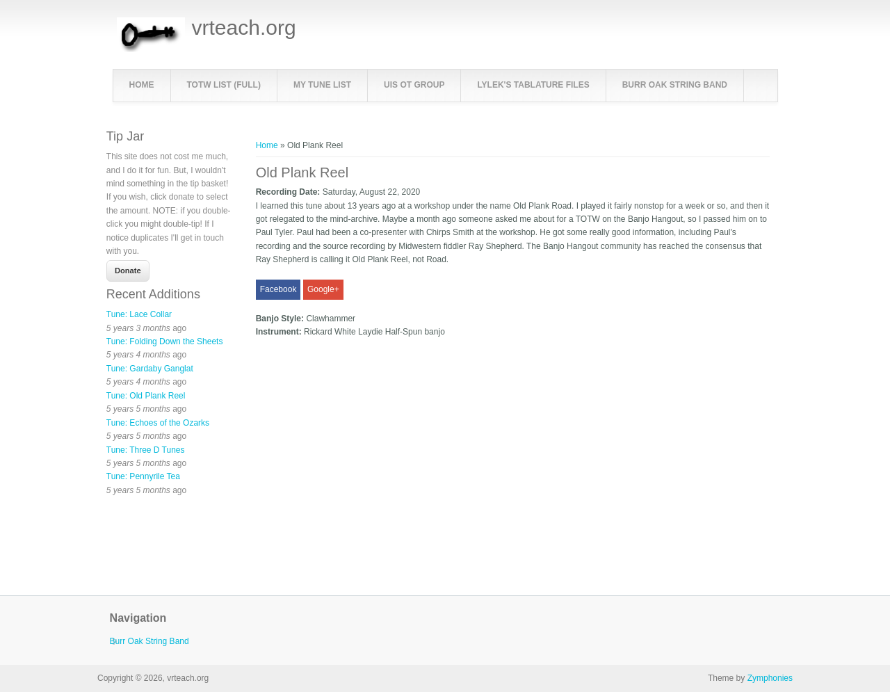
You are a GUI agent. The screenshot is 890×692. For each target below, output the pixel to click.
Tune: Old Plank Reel (146, 396)
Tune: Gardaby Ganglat (149, 368)
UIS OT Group (414, 85)
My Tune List (322, 85)
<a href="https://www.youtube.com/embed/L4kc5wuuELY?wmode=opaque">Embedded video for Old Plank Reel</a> (402, 448)
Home (141, 85)
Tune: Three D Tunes (145, 450)
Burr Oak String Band (674, 85)
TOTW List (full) (224, 85)
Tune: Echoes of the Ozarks (157, 423)
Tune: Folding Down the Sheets (164, 341)
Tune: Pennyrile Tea (143, 476)
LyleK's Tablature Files (533, 85)
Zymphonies (770, 678)
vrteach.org (244, 27)
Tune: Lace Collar (139, 314)
